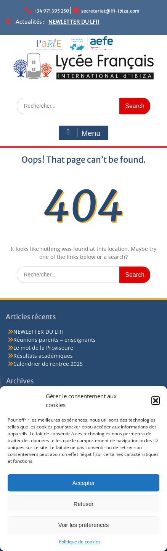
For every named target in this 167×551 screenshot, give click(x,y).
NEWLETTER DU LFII (74, 21)
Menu (82, 132)
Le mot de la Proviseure (43, 347)
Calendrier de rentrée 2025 (48, 363)
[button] (155, 400)
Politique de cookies (80, 541)
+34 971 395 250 (51, 11)
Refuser (84, 504)
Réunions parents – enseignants (54, 339)
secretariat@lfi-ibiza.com (110, 11)
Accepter (83, 483)
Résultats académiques (43, 355)
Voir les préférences (83, 525)
